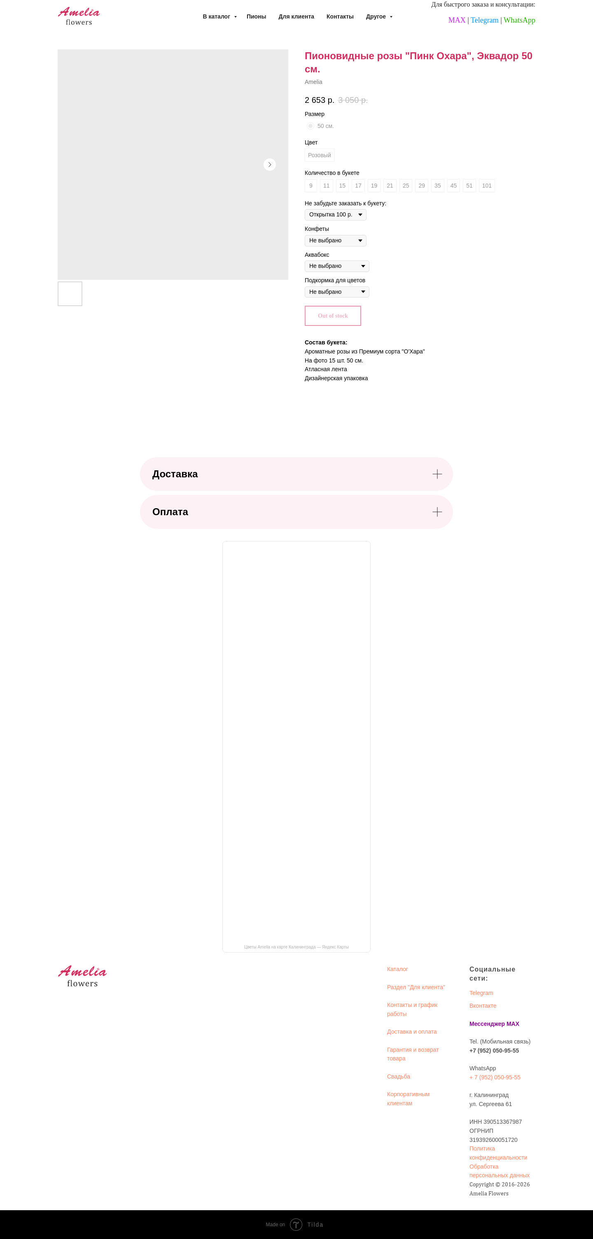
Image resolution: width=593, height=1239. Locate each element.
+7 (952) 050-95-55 (494, 1050)
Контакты (340, 16)
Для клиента (297, 16)
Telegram (485, 20)
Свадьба (398, 1076)
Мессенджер (487, 1023)
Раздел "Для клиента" (416, 987)
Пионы (256, 16)
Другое (377, 16)
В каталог (217, 16)
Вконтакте (483, 1005)
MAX (457, 20)
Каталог (397, 969)
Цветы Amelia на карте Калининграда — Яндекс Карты (296, 947)
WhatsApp (519, 20)
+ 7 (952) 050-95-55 (495, 1077)
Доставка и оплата (412, 1031)
